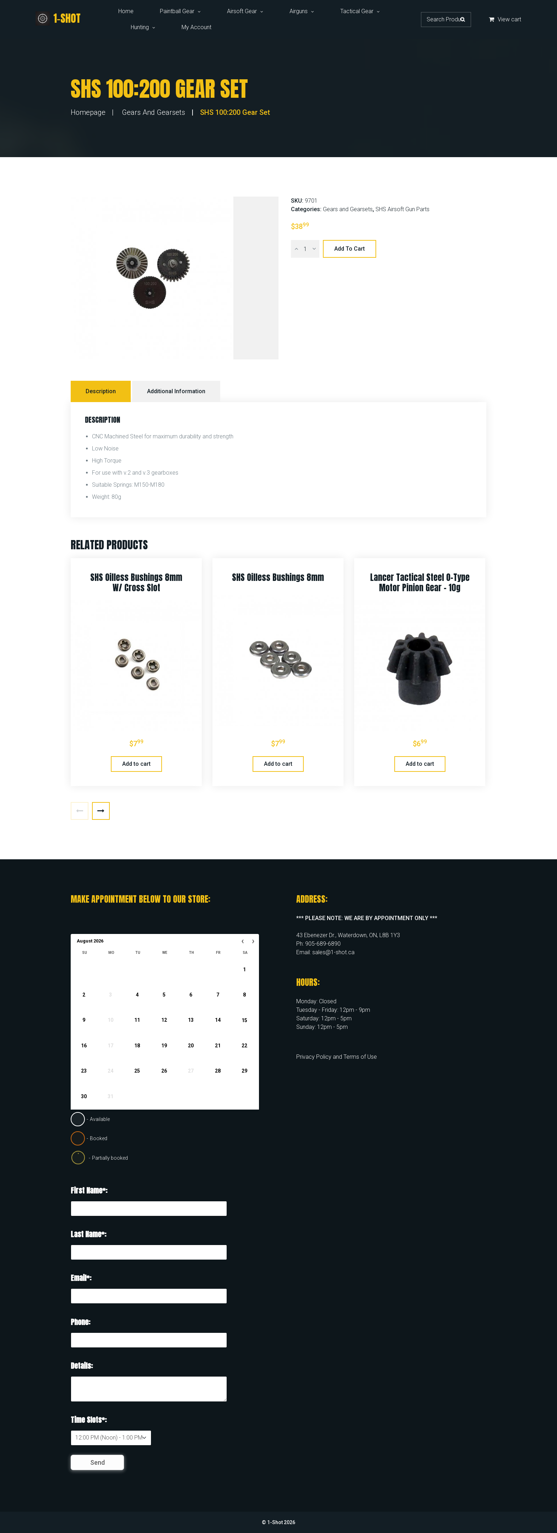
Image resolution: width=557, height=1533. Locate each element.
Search (462, 19)
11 (137, 1020)
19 (164, 1045)
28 (218, 1071)
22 (244, 1045)
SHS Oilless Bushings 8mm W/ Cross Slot (136, 582)
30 (84, 1096)
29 (244, 1071)
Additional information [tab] (176, 391)
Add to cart (349, 248)
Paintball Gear (177, 11)
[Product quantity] (305, 249)
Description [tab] (101, 391)
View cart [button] (505, 19)
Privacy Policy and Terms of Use (336, 1056)
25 (137, 1071)
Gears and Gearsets (153, 112)
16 (84, 1045)
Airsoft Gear (242, 11)
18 (137, 1045)
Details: (82, 1365)
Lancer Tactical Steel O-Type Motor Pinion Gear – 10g (420, 582)
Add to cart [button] (136, 763)
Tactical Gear (356, 11)
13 (191, 1020)
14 (218, 1020)
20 (191, 1045)
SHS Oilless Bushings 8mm (278, 577)
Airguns (299, 11)
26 (164, 1071)
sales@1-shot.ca (333, 952)
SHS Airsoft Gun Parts (402, 209)
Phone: (80, 1322)
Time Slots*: (89, 1419)
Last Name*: (88, 1234)
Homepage (88, 112)
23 (84, 1071)
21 (218, 1045)
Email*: (81, 1277)
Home (126, 11)
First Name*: (89, 1190)
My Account (196, 27)
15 (244, 1020)
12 (164, 1020)
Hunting (140, 27)
